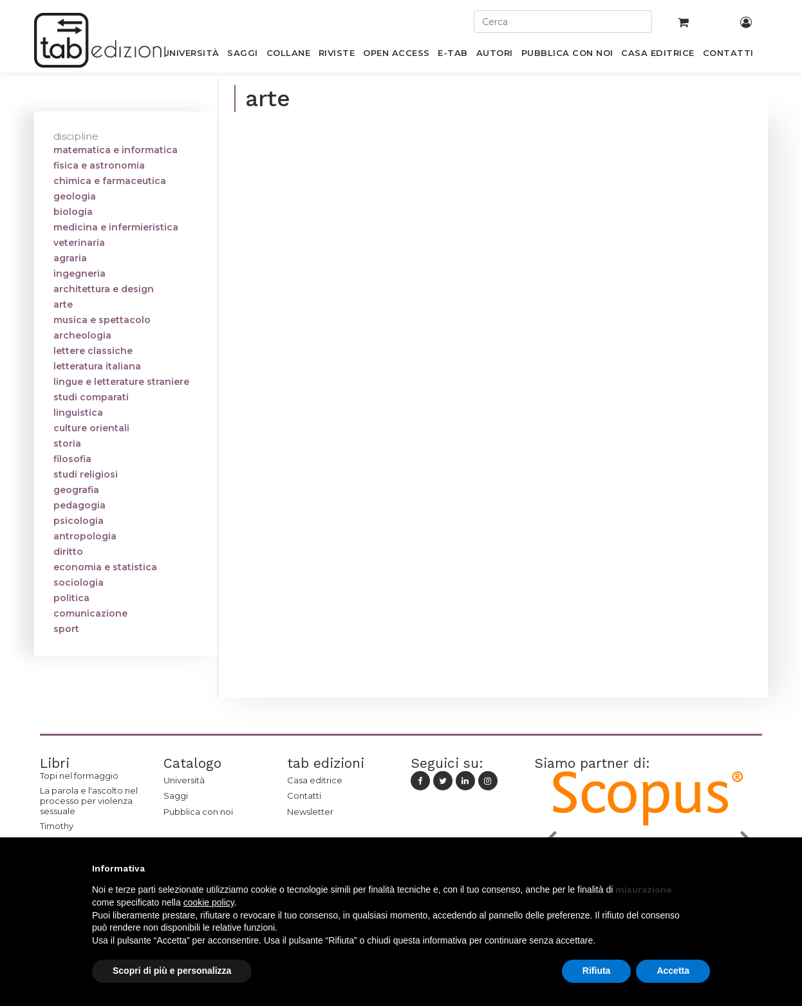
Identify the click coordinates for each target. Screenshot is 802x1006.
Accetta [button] (673, 970)
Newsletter (310, 811)
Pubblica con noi (198, 811)
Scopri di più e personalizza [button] (172, 970)
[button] (703, 868)
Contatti (304, 795)
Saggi (175, 795)
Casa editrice (314, 780)
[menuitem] (190, 55)
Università (184, 780)
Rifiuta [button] (597, 970)
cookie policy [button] (208, 902)
